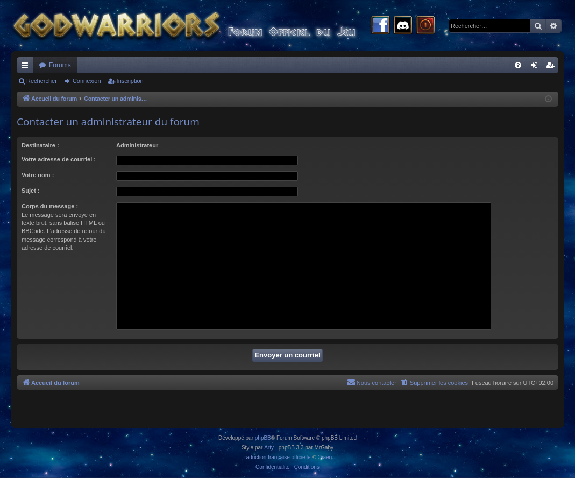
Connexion (87, 81)
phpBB (263, 438)
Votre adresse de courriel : (59, 159)
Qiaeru (325, 457)
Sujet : (31, 190)
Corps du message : (50, 206)
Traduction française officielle (276, 457)
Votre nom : (38, 175)
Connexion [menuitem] (536, 67)
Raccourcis (27, 67)
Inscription (130, 81)
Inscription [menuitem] (552, 67)
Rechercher (41, 81)
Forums (60, 65)
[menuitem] (518, 65)
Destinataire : (40, 145)
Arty (269, 448)
